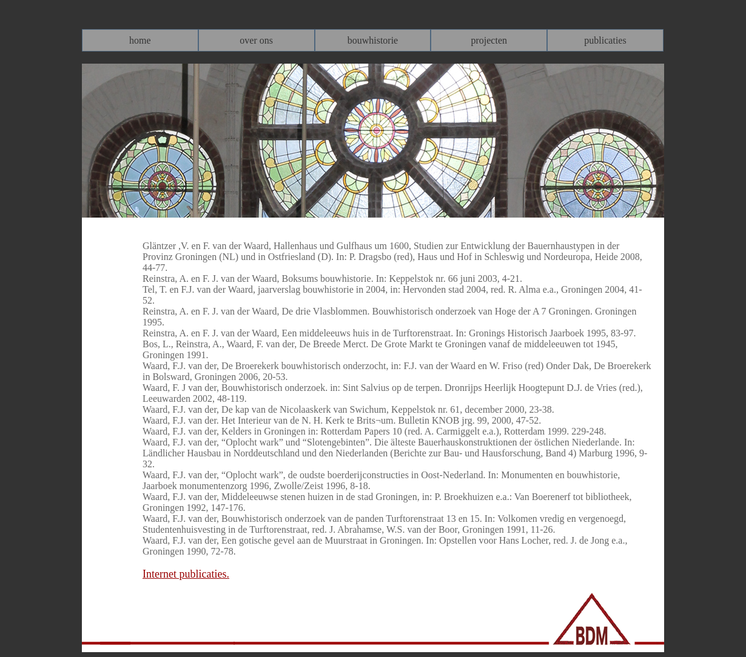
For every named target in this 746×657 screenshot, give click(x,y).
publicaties (605, 40)
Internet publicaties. (186, 574)
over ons (256, 40)
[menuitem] (140, 40)
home (140, 40)
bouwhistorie (373, 40)
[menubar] (373, 40)
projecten (489, 40)
